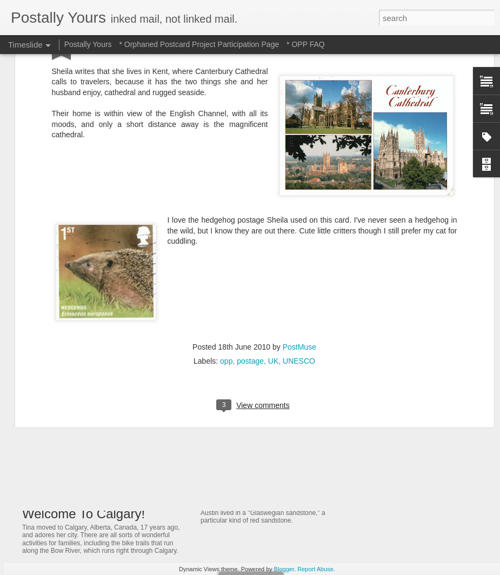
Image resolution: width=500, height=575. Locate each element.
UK (273, 224)
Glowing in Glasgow (243, 462)
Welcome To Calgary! (83, 513)
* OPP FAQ (305, 44)
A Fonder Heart (388, 417)
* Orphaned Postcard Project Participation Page (199, 44)
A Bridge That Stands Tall (405, 436)
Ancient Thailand (391, 380)
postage (250, 224)
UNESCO (299, 224)
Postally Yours (88, 44)
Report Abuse (315, 569)
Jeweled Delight (235, 407)
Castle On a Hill (389, 455)
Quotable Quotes (391, 493)
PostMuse (299, 210)
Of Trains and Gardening (404, 361)
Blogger (284, 569)
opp (226, 224)
